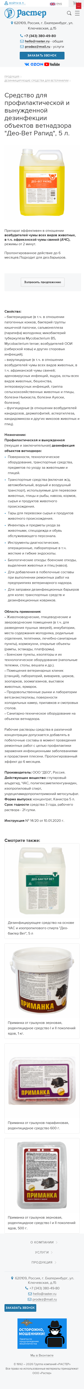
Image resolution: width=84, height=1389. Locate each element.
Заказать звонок (42, 55)
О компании (42, 1242)
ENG (59, 4)
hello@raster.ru (37, 41)
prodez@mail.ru (37, 47)
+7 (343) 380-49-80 (40, 36)
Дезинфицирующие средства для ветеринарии (36, 80)
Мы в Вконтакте (42, 1355)
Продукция (11, 76)
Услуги (42, 1252)
